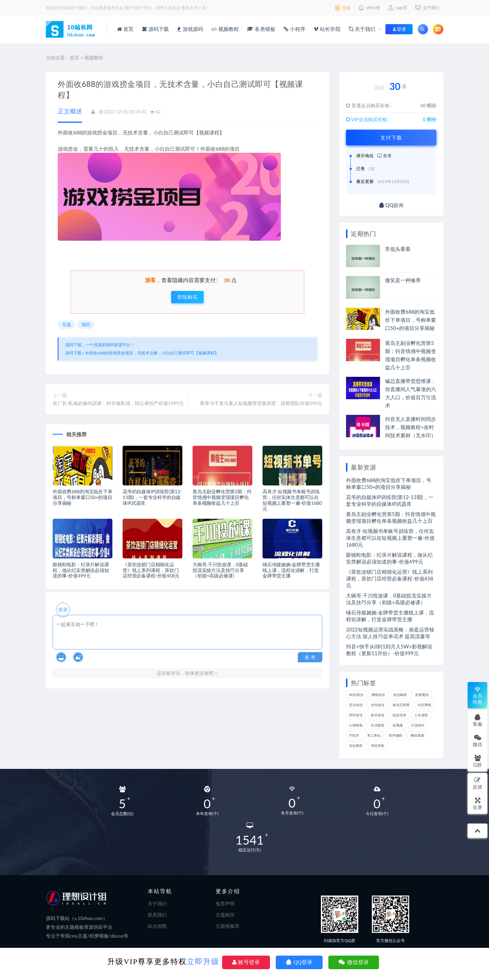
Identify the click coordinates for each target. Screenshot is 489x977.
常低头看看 (398, 249)
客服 (477, 720)
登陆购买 (187, 297)
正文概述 (70, 111)
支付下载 (391, 137)
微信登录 (354, 962)
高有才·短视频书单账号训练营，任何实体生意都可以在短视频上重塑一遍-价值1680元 (292, 499)
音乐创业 (356, 705)
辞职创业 (356, 715)
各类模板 (261, 29)
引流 (66, 324)
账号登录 (246, 962)
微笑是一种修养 (403, 280)
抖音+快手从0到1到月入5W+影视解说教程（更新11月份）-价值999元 (389, 649)
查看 (384, 155)
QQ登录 (299, 962)
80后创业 (356, 695)
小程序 (294, 29)
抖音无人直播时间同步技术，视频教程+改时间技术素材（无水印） (410, 427)
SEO (86, 324)
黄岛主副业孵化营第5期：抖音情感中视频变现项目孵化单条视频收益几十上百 (222, 497)
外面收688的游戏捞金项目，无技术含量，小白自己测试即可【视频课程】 (152, 352)
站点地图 (157, 926)
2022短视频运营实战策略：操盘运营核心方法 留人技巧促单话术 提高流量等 (390, 632)
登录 (63, 609)
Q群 (477, 761)
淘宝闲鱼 (377, 745)
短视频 (398, 725)
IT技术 (354, 735)
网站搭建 (417, 735)
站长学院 (327, 29)
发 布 (310, 657)
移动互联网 (401, 705)
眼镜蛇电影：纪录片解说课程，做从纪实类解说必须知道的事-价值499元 (81, 570)
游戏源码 (190, 29)
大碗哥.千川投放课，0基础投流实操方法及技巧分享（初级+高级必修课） (220, 570)
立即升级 (203, 961)
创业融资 (400, 695)
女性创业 (377, 705)
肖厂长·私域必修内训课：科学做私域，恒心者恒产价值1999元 (118, 403)
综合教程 (356, 745)
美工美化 (374, 735)
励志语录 (399, 715)
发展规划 (422, 695)
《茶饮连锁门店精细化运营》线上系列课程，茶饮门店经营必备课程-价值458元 (151, 570)
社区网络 (424, 705)
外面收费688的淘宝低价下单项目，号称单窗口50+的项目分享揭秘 (82, 497)
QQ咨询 (391, 205)
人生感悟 (421, 715)
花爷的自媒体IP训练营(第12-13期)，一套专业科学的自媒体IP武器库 (152, 497)
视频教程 (225, 29)
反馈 (477, 783)
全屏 (477, 803)
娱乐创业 (377, 715)
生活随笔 (377, 725)
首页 (125, 29)
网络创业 (378, 695)
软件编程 (395, 735)
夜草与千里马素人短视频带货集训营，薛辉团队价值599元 (261, 403)
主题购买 (225, 915)
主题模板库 (227, 926)
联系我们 (157, 915)
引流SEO (417, 725)
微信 (477, 740)
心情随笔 (356, 725)
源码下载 (155, 29)
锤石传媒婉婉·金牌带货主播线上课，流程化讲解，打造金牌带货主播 (291, 570)
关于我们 (362, 29)
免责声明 (225, 903)
